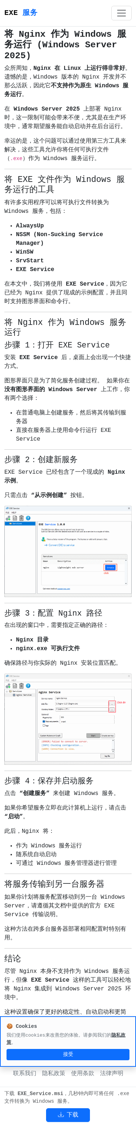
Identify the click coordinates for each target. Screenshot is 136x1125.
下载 (68, 1115)
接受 (68, 1054)
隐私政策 (53, 1073)
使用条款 (82, 1073)
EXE (20, 13)
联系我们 (24, 1073)
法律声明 (111, 1073)
